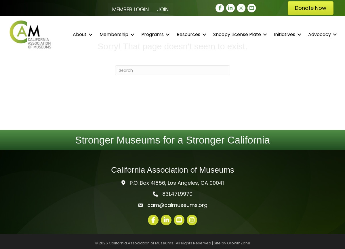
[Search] (172, 70)
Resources (188, 34)
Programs (152, 34)
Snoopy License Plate (237, 34)
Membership (114, 34)
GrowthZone (238, 243)
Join (163, 9)
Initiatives (284, 34)
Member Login (130, 9)
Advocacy (319, 34)
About (80, 34)
